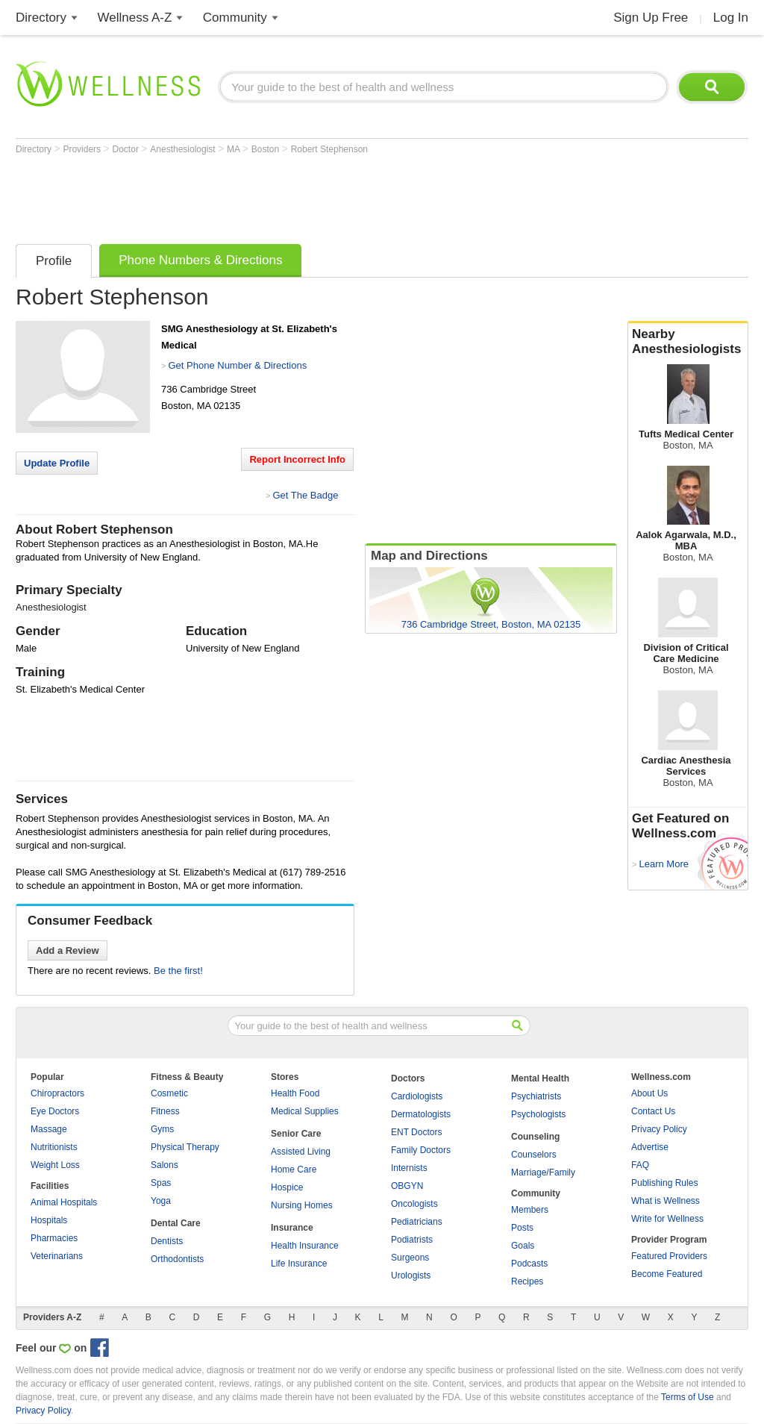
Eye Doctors (55, 1111)
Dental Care (176, 1223)
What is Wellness (665, 1201)
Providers (83, 149)
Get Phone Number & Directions (237, 365)
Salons (164, 1165)
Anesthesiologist (184, 149)
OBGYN (407, 1186)
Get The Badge (305, 495)
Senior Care (296, 1133)
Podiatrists (412, 1239)
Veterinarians (57, 1256)
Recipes (527, 1281)
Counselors (534, 1154)
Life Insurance (299, 1263)
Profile (54, 261)
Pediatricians (416, 1222)
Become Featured (666, 1274)
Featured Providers (669, 1256)
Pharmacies (54, 1238)
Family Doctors (421, 1150)
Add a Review (67, 950)
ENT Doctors (416, 1132)
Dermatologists (421, 1114)
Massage (49, 1129)
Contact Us (653, 1111)
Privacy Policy (659, 1129)
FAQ (640, 1165)
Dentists (167, 1241)
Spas (161, 1183)
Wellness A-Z (135, 17)
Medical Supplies (305, 1111)
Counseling (535, 1136)
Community (235, 17)
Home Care (293, 1169)
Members (529, 1210)
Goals (522, 1245)
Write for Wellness (667, 1219)
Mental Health (540, 1078)
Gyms (162, 1129)
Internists (409, 1168)
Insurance (292, 1227)
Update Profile (57, 463)
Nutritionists (54, 1147)
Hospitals (49, 1220)
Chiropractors (57, 1093)
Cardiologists (416, 1096)
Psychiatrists (536, 1096)
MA (234, 149)
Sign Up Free (650, 17)
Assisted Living (301, 1151)
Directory (41, 17)
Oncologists (414, 1204)
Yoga (161, 1201)
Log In (730, 17)
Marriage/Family (543, 1172)
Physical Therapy (185, 1147)
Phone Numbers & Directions (200, 260)
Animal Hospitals (64, 1202)
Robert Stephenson (329, 149)
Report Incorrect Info (297, 459)
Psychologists (538, 1114)
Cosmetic (169, 1093)
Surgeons (410, 1257)
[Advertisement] (287, 195)
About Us (649, 1093)
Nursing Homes (302, 1205)
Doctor (127, 149)
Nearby (688, 342)
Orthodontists (177, 1259)
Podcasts (529, 1263)
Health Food (295, 1093)
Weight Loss (55, 1165)
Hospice (287, 1187)
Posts (522, 1227)
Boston (266, 149)
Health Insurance (305, 1245)
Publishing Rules (664, 1183)
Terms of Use (687, 1397)
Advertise (649, 1147)
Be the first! (178, 970)
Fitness (165, 1111)
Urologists (410, 1275)
